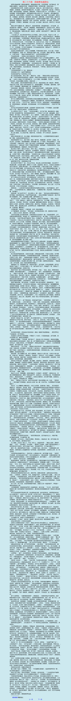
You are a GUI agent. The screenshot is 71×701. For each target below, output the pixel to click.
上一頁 (31, 699)
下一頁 (40, 699)
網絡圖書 (15, 697)
